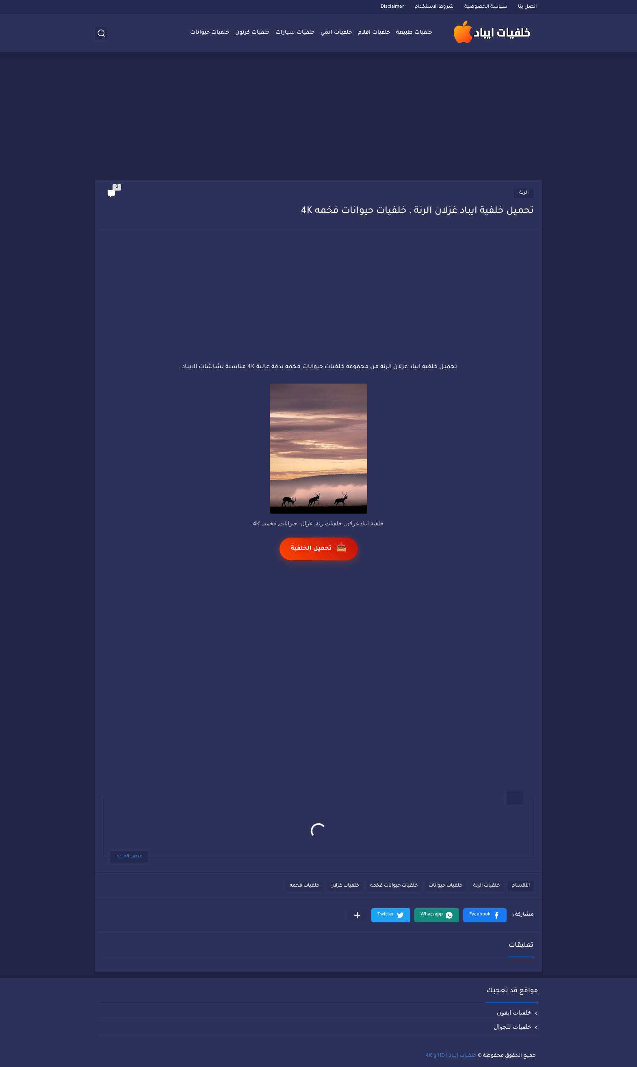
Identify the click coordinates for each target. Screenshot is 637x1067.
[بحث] (101, 33)
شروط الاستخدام (434, 7)
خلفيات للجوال (512, 1026)
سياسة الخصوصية (485, 7)
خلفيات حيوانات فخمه (394, 886)
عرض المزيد (129, 856)
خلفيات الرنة (486, 886)
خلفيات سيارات (294, 33)
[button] (485, 915)
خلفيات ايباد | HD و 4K (451, 1056)
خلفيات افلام (374, 33)
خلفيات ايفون (514, 1012)
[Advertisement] (318, 116)
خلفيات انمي (336, 33)
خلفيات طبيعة (414, 33)
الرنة (524, 193)
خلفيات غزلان (344, 886)
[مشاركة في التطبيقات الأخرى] (357, 915)
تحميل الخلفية (319, 548)
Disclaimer (392, 7)
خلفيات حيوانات (209, 33)
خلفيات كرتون (252, 33)
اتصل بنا (527, 7)
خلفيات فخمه (304, 886)
